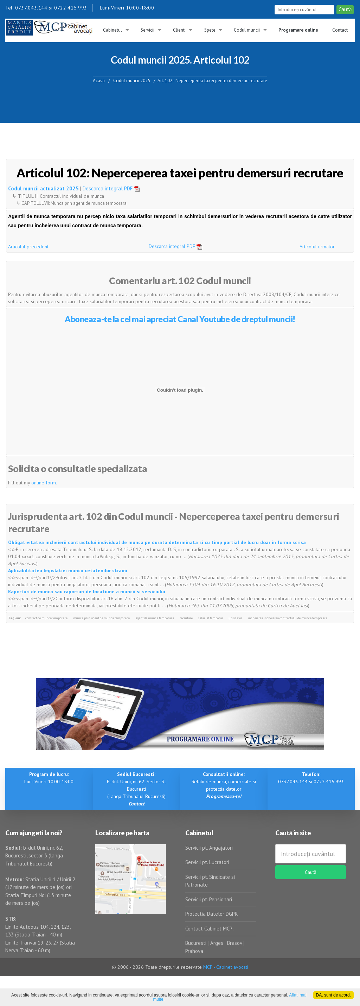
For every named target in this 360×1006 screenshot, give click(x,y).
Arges (216, 943)
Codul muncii (247, 30)
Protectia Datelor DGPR (211, 913)
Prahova (194, 951)
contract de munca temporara (46, 618)
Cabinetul (112, 30)
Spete (210, 30)
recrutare (186, 618)
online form (43, 482)
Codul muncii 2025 (131, 80)
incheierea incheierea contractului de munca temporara (287, 618)
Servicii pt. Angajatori (209, 847)
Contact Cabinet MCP (208, 928)
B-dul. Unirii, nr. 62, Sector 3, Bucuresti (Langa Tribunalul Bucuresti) (136, 789)
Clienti (179, 30)
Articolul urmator (317, 246)
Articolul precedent (28, 246)
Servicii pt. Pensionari (208, 899)
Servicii (147, 30)
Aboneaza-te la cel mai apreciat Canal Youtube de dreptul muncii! (180, 319)
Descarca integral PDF (113, 188)
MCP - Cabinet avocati (225, 967)
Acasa (99, 80)
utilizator (235, 618)
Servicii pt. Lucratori (207, 862)
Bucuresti (196, 943)
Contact (340, 30)
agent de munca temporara (154, 618)
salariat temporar (210, 618)
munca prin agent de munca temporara (101, 618)
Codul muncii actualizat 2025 (43, 188)
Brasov (234, 943)
